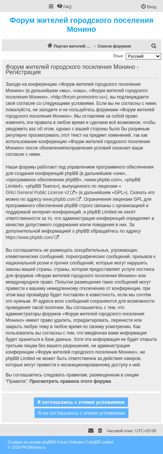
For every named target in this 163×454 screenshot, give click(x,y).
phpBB (47, 442)
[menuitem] (64, 6)
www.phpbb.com (58, 199)
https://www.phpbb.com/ (29, 237)
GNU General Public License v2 (37, 192)
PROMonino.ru (33, 447)
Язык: (118, 56)
